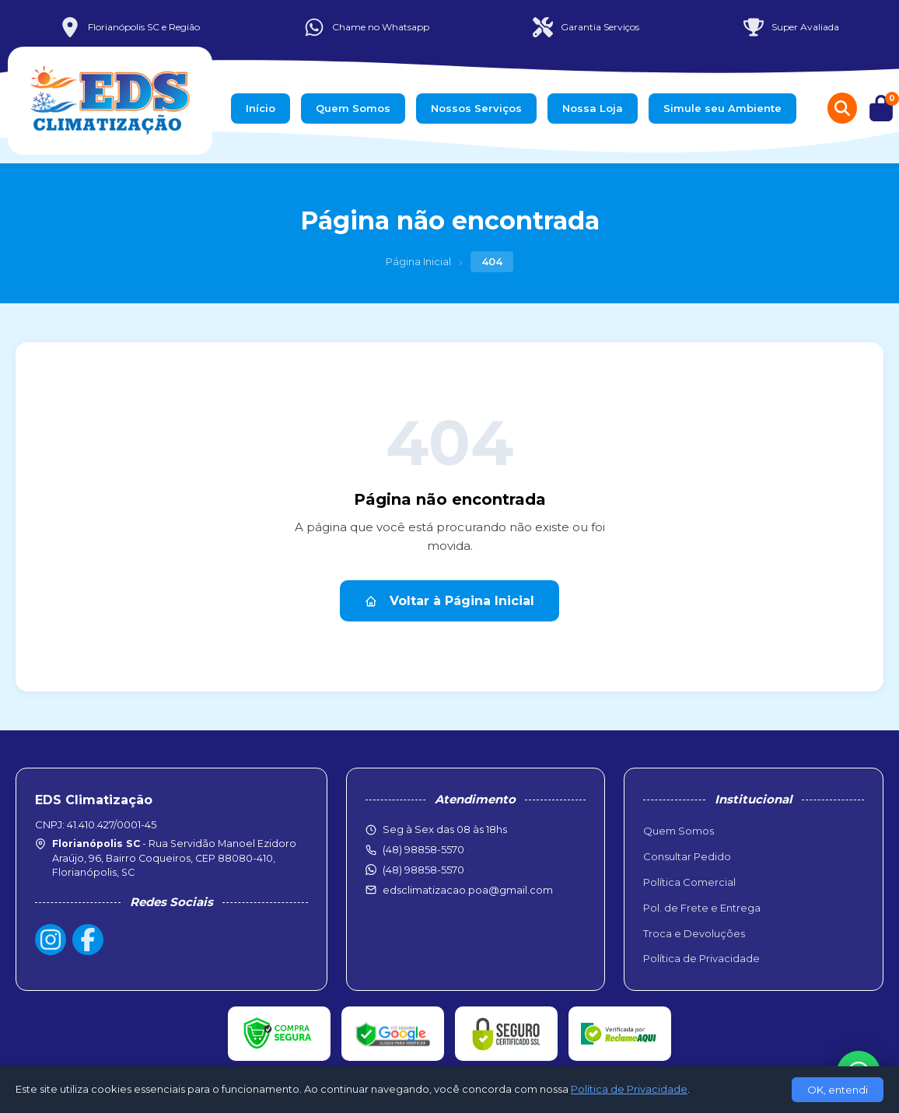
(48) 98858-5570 (423, 869)
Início (260, 108)
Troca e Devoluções (694, 933)
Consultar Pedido (687, 856)
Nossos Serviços (476, 108)
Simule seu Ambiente (722, 108)
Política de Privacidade (701, 958)
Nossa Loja (592, 108)
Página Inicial (418, 261)
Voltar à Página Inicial (449, 600)
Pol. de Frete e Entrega (702, 907)
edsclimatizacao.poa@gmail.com (468, 890)
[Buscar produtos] (842, 108)
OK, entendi (837, 1089)
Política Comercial (689, 882)
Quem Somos (353, 108)
